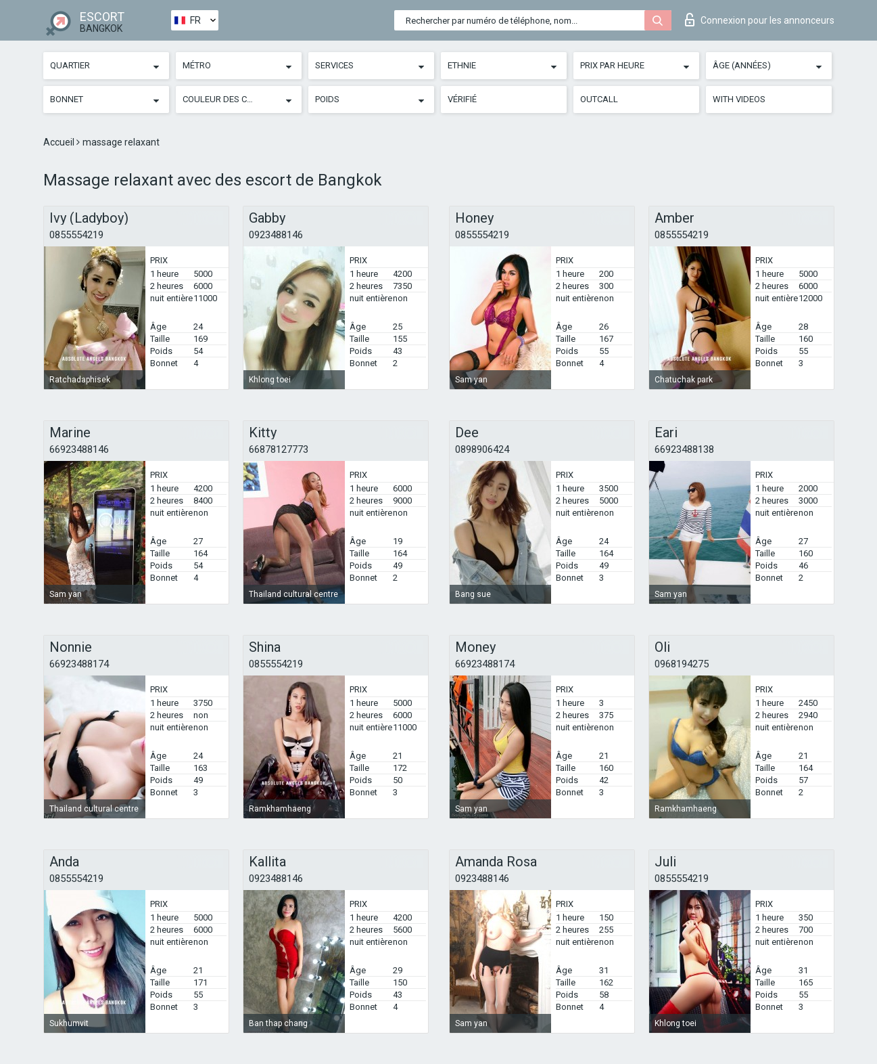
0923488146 (276, 235)
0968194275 (682, 664)
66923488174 (79, 664)
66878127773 (278, 449)
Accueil (59, 142)
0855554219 (76, 235)
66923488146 (79, 449)
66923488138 (684, 449)
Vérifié (462, 99)
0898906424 (482, 449)
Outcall (599, 99)
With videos (739, 99)
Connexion (759, 19)
